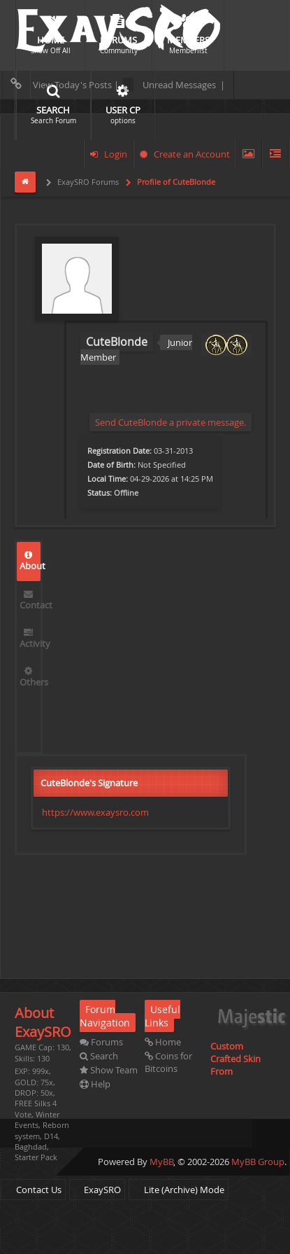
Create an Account (185, 154)
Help (95, 1084)
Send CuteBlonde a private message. (170, 422)
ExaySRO (97, 1189)
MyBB (161, 1161)
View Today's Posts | (62, 85)
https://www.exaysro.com (95, 812)
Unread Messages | (174, 85)
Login (108, 154)
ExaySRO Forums (87, 181)
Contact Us (33, 1189)
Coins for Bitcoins (168, 1062)
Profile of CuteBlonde (175, 181)
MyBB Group (257, 1161)
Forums (101, 1042)
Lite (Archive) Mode (178, 1189)
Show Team (109, 1070)
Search (99, 1056)
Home (163, 1042)
